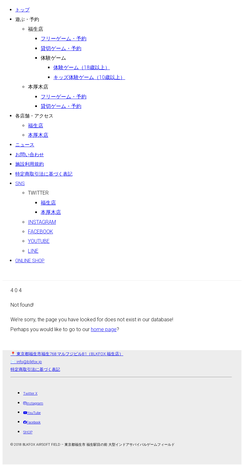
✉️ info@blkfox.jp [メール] (26, 361)
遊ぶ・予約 (27, 19)
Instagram (42, 222)
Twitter (38, 193)
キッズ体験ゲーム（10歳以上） (89, 77)
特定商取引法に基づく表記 (43, 174)
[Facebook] (32, 422)
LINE (33, 251)
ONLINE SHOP (29, 261)
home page (104, 329)
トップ (22, 10)
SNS (20, 183)
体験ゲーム (53, 58)
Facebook (40, 232)
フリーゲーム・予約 (63, 39)
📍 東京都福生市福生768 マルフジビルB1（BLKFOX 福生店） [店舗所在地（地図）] (66, 353)
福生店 (35, 29)
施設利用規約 (29, 164)
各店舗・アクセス (34, 116)
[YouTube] (32, 413)
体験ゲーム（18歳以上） (81, 67)
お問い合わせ (29, 154)
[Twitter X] (30, 393)
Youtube (39, 241)
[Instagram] (33, 403)
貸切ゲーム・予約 (61, 48)
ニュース (24, 145)
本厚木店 (38, 87)
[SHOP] (27, 432)
